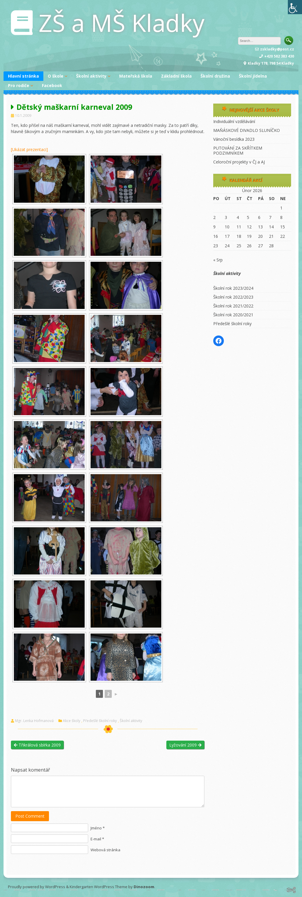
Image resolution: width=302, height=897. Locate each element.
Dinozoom (144, 886)
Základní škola (176, 76)
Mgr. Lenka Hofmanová (34, 721)
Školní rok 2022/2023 (233, 297)
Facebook (52, 85)
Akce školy (71, 721)
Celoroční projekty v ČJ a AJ (239, 162)
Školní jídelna (253, 76)
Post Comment (30, 816)
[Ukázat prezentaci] (29, 149)
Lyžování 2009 (185, 745)
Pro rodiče (18, 85)
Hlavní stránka (23, 76)
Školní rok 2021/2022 (233, 306)
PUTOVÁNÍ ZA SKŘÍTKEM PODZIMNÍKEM (237, 150)
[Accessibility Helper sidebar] (295, 7)
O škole (55, 76)
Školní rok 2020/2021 (233, 314)
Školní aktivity (91, 76)
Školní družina (215, 76)
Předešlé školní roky (100, 721)
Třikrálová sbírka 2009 (37, 745)
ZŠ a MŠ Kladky (121, 22)
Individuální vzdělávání (234, 121)
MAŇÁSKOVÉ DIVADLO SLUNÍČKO (246, 130)
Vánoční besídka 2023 (234, 139)
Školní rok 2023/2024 (233, 288)
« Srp (218, 260)
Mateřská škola (135, 76)
